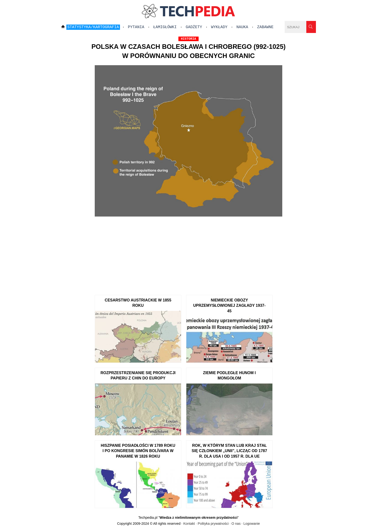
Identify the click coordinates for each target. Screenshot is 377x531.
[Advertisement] (188, 254)
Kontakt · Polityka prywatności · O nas (211, 523)
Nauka (242, 27)
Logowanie (251, 523)
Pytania (136, 27)
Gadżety (194, 27)
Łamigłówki (165, 27)
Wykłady (219, 27)
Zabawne (265, 27)
